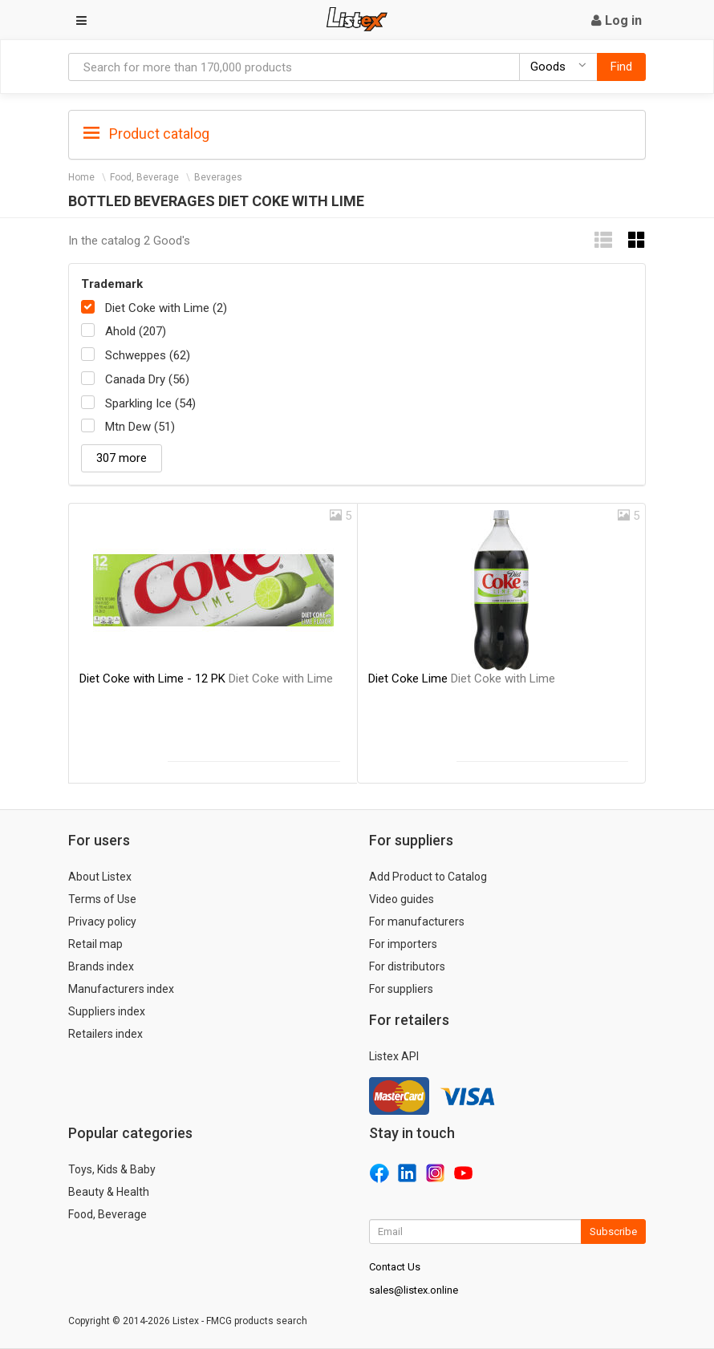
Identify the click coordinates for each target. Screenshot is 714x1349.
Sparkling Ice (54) (150, 403)
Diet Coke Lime (461, 678)
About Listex (100, 876)
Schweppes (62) (147, 355)
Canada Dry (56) (147, 379)
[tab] (357, 133)
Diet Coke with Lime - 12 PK (206, 678)
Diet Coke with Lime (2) (166, 308)
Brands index (101, 966)
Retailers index (105, 1033)
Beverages (218, 177)
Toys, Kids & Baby (112, 1169)
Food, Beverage (144, 177)
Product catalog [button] (146, 134)
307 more (121, 458)
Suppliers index (106, 1011)
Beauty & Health (108, 1191)
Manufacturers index (121, 988)
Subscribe (613, 1231)
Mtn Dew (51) (140, 426)
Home (81, 177)
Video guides (401, 899)
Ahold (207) (135, 331)
